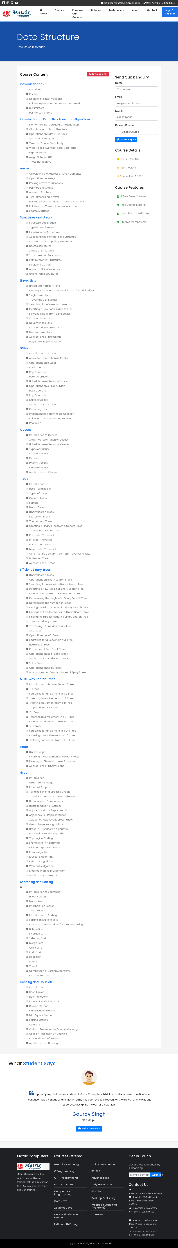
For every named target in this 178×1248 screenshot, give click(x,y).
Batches (96, 10)
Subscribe (156, 1174)
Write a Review (89, 1128)
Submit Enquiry (126, 139)
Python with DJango (66, 1224)
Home (43, 12)
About (135, 10)
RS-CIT (95, 1171)
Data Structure (63, 1184)
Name (118, 83)
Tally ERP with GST (102, 1184)
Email (118, 97)
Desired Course (124, 125)
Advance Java (63, 1208)
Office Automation (103, 1164)
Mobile (119, 111)
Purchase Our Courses (77, 14)
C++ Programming (66, 1178)
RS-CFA (96, 1191)
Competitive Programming (62, 1193)
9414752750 (153, 3)
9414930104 (168, 3)
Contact (152, 10)
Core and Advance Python (66, 1216)
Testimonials (116, 10)
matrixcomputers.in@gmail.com (120, 3)
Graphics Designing (66, 1164)
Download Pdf (98, 74)
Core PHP (97, 1214)
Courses (60, 10)
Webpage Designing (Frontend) (104, 1206)
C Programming (64, 1171)
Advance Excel (100, 1178)
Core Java (60, 1201)
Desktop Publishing (103, 1198)
